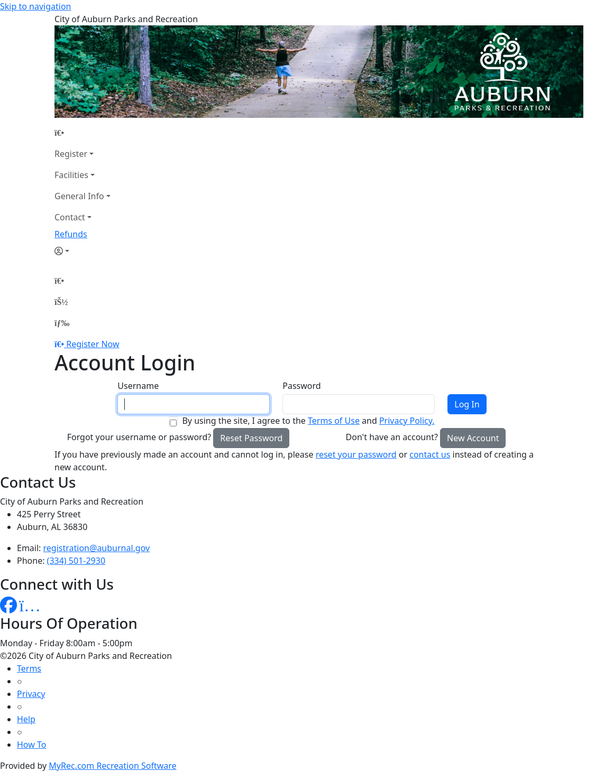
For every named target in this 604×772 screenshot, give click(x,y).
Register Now (92, 344)
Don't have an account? (392, 437)
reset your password (356, 454)
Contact (69, 217)
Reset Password (251, 438)
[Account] (82, 251)
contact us (429, 454)
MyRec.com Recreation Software (112, 765)
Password (301, 386)
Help (26, 719)
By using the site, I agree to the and (308, 420)
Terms (29, 668)
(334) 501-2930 (76, 560)
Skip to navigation (35, 6)
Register (70, 154)
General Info (79, 196)
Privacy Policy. (407, 420)
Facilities (71, 175)
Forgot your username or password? (139, 437)
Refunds (70, 234)
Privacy (31, 694)
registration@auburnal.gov (96, 548)
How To (31, 744)
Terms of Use (334, 420)
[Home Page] (82, 132)
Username (138, 386)
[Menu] (61, 322)
